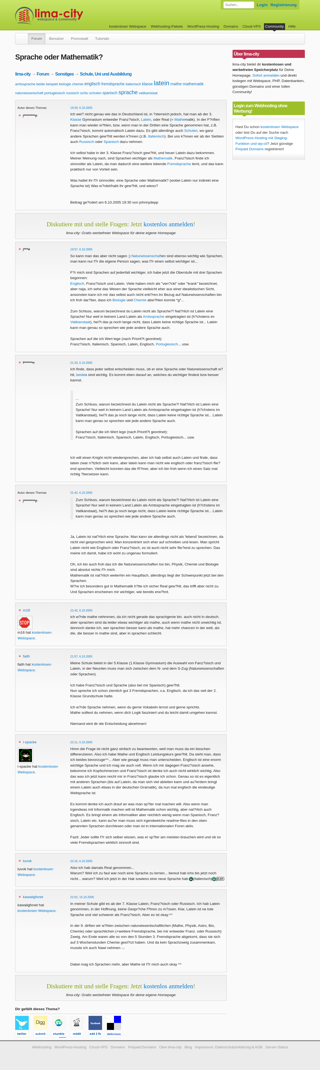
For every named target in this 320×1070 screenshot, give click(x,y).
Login (262, 4)
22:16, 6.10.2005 (81, 861)
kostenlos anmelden (168, 224)
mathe (176, 83)
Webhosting (41, 1047)
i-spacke (30, 742)
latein (161, 83)
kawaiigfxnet (33, 897)
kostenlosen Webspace (36, 911)
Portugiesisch (167, 344)
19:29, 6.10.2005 (81, 107)
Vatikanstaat (80, 322)
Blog (188, 1047)
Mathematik (163, 158)
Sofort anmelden (266, 75)
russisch (72, 93)
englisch (92, 83)
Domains (231, 26)
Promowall (79, 39)
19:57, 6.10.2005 (81, 249)
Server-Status (277, 1047)
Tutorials (102, 39)
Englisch (77, 284)
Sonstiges (64, 73)
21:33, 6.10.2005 (81, 362)
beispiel (52, 84)
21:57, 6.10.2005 (81, 656)
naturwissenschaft (29, 93)
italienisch (133, 84)
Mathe (180, 119)
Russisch (86, 142)
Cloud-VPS (252, 26)
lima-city (23, 73)
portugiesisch (54, 93)
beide (40, 84)
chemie (77, 84)
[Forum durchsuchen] (238, 4)
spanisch (109, 93)
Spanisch (111, 142)
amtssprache (25, 84)
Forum (36, 39)
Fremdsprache (179, 164)
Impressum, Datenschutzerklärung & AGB (228, 1047)
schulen (95, 93)
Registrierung (283, 4)
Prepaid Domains (250, 149)
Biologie (118, 300)
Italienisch (156, 136)
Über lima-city (170, 1047)
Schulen (190, 131)
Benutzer (56, 39)
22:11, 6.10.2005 (81, 742)
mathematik (193, 83)
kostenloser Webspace (127, 26)
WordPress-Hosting (203, 26)
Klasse (75, 119)
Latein (146, 119)
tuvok (27, 861)
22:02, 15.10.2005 (82, 897)
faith (26, 656)
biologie (65, 84)
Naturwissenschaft (147, 256)
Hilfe (292, 26)
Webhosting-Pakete (167, 26)
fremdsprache (113, 84)
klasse (147, 84)
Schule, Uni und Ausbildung (106, 73)
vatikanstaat (148, 93)
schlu (84, 93)
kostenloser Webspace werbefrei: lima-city (69, 15)
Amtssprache (153, 317)
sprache (128, 92)
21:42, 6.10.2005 (81, 492)
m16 (26, 610)
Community (274, 26)
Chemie (140, 300)
